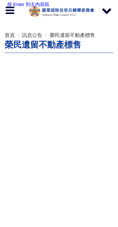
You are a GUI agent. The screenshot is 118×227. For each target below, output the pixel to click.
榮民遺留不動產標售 (72, 35)
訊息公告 (32, 35)
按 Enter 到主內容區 (28, 4)
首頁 (10, 35)
